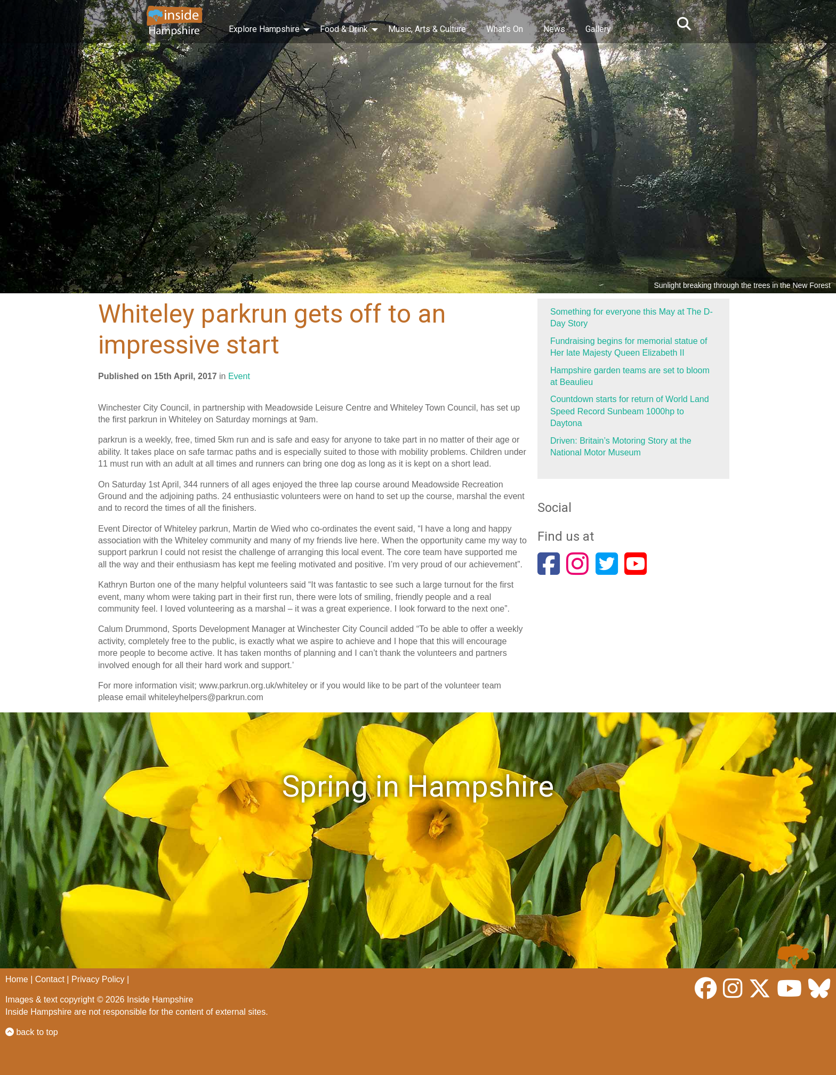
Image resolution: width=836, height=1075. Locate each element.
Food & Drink (344, 29)
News (554, 29)
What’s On (504, 29)
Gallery (598, 29)
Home (16, 979)
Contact (50, 979)
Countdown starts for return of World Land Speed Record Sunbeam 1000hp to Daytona (629, 411)
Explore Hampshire (264, 29)
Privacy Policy (98, 979)
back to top (31, 1032)
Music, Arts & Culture (427, 29)
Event (239, 376)
